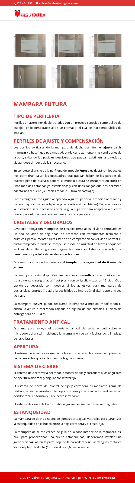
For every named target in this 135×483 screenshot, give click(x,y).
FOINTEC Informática (99, 478)
